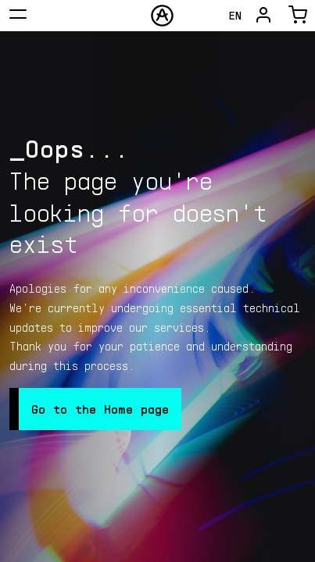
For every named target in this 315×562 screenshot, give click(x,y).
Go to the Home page (100, 408)
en (235, 15)
